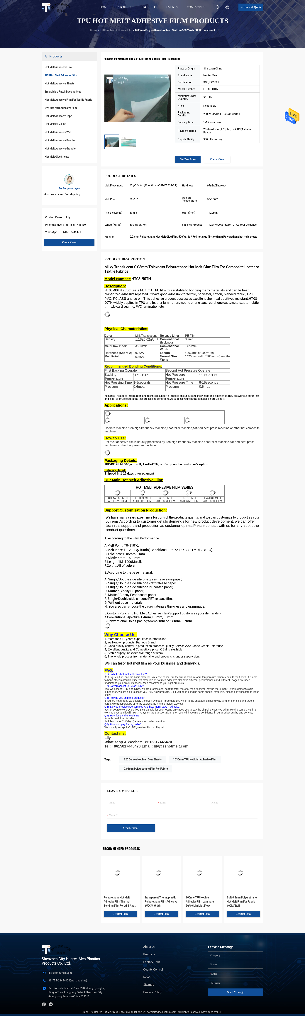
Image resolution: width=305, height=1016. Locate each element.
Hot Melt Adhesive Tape (58, 116)
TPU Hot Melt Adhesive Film (116, 30)
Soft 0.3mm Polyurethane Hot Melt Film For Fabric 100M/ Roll (242, 901)
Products (149, 954)
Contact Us (196, 7)
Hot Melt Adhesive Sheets (59, 83)
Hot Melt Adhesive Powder (60, 140)
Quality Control (153, 969)
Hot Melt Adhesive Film (58, 67)
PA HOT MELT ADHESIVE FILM (165, 499)
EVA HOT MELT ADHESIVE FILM (212, 499)
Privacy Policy (152, 992)
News (146, 977)
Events (172, 7)
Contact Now (69, 242)
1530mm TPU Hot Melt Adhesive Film (194, 759)
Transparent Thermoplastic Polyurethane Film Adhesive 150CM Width (161, 901)
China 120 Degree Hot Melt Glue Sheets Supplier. (110, 1011)
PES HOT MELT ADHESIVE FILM (142, 499)
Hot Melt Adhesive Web (58, 132)
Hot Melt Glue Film (55, 124)
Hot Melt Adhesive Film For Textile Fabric (68, 99)
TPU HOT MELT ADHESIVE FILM (189, 499)
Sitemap (148, 984)
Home (104, 7)
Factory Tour (151, 962)
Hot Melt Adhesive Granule (60, 148)
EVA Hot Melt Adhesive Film (61, 107)
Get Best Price (188, 159)
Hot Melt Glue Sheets (57, 156)
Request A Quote (251, 7)
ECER (220, 1011)
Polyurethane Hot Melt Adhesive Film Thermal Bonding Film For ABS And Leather (119, 902)
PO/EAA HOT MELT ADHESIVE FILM (117, 499)
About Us (149, 947)
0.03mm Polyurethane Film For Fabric (146, 768)
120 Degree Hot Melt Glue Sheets (143, 759)
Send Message (131, 828)
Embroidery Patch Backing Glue (63, 91)
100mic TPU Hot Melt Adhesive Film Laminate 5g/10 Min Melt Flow (200, 901)
